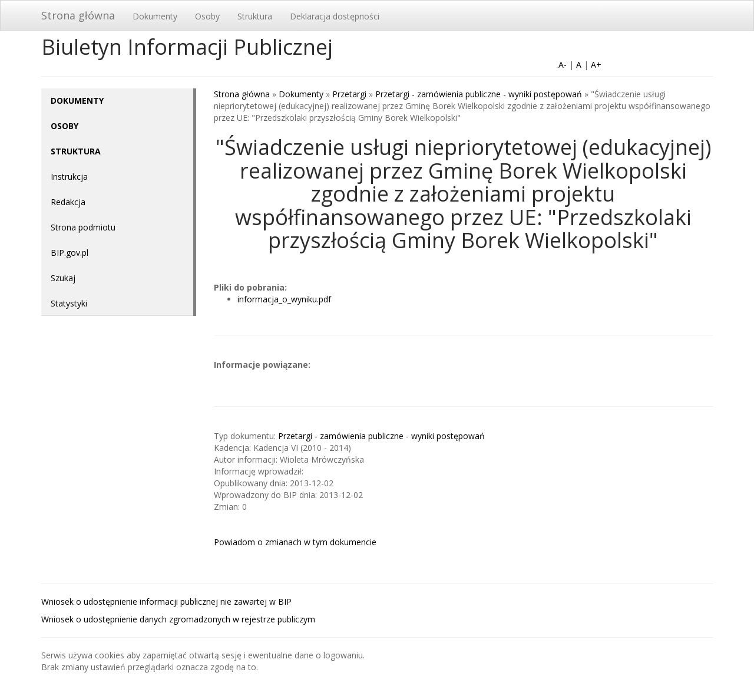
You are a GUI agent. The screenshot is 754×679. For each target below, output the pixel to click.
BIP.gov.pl (69, 252)
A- (562, 64)
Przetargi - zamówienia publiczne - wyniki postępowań (478, 94)
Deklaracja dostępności (334, 16)
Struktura (254, 16)
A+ (596, 64)
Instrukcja (69, 176)
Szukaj (63, 278)
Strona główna (78, 15)
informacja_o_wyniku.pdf (284, 299)
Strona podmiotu (83, 227)
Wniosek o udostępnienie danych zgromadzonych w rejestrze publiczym (178, 619)
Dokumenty (155, 16)
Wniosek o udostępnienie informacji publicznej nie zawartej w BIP (166, 601)
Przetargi (349, 94)
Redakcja (68, 201)
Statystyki (69, 303)
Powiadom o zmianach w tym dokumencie (295, 542)
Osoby (207, 16)
